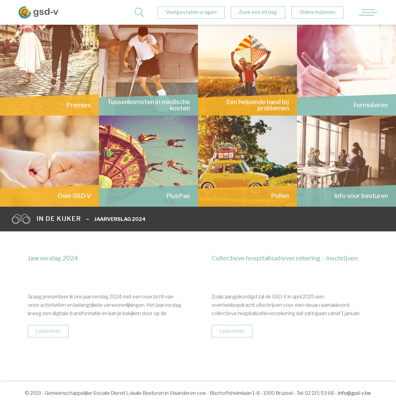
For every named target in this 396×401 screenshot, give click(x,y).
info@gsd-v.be (354, 393)
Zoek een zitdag (258, 12)
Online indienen (317, 12)
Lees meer (48, 331)
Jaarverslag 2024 (120, 219)
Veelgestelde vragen (191, 12)
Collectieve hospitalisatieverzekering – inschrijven (285, 258)
